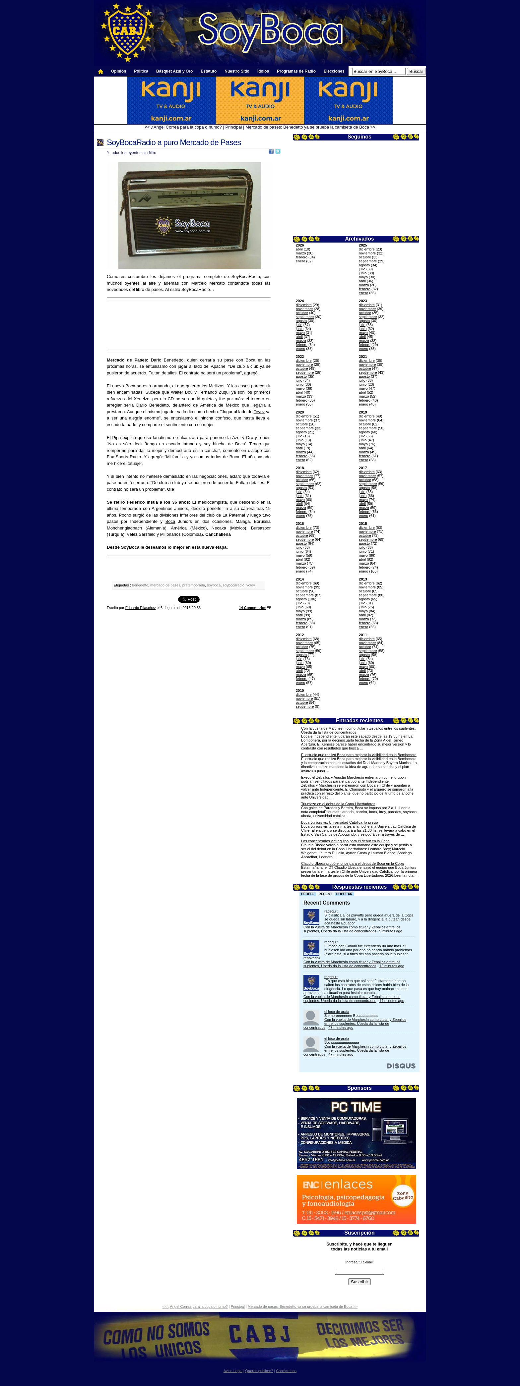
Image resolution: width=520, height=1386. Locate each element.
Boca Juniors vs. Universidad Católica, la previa (339, 822)
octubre (365, 257)
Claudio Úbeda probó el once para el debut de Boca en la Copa (352, 863)
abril (299, 249)
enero (300, 261)
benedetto (140, 585)
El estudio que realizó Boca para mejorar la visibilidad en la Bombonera (359, 755)
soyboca (214, 585)
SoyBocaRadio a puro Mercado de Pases (174, 142)
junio (362, 273)
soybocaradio (233, 585)
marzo (301, 253)
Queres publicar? (259, 1371)
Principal (234, 127)
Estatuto (209, 71)
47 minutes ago (340, 1027)
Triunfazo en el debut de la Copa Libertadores (338, 804)
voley (250, 585)
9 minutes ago (390, 931)
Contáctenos (286, 1371)
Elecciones (334, 71)
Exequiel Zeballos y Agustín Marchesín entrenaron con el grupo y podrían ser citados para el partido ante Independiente (354, 779)
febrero (301, 257)
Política (141, 71)
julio (362, 269)
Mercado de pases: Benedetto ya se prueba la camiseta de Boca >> (310, 127)
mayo (363, 277)
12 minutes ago (391, 966)
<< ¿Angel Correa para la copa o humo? (183, 127)
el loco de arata (336, 1012)
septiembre (368, 261)
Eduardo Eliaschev (140, 608)
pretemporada (193, 585)
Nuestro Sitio (237, 71)
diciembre (367, 249)
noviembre (367, 253)
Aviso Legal (233, 1371)
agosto (364, 265)
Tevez (259, 411)
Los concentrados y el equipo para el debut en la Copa (345, 841)
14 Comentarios (252, 608)
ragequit (331, 911)
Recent (325, 894)
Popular (344, 894)
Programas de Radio (296, 71)
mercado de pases (165, 585)
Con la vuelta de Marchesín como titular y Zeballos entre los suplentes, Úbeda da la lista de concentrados (351, 929)
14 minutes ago (391, 1001)
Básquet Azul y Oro (174, 71)
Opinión (118, 71)
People (308, 894)
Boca (251, 360)
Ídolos (263, 71)
